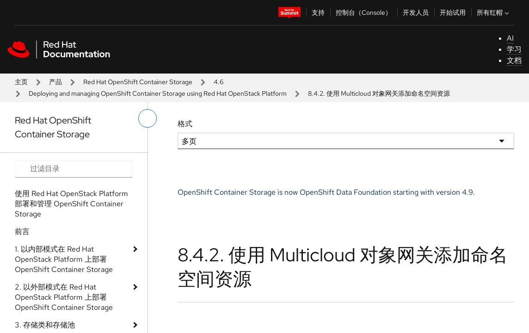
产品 (55, 82)
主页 (21, 82)
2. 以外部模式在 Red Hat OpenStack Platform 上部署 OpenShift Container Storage (64, 297)
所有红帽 (494, 12)
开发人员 (416, 12)
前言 (22, 231)
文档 (514, 60)
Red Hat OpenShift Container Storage (137, 82)
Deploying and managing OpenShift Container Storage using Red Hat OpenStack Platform (158, 93)
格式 (185, 124)
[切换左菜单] (147, 118)
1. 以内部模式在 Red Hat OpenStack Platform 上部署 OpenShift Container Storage (64, 259)
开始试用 (453, 12)
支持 (318, 12)
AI (510, 38)
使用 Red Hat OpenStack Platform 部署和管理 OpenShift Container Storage (71, 204)
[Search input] (74, 169)
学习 (514, 49)
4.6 (218, 82)
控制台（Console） (364, 12)
